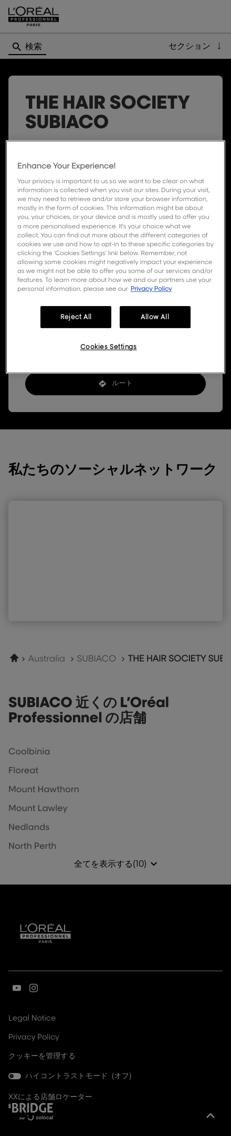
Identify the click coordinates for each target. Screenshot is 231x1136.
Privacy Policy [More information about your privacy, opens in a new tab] (151, 288)
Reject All (76, 317)
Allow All (155, 317)
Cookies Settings (108, 347)
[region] (115, 257)
